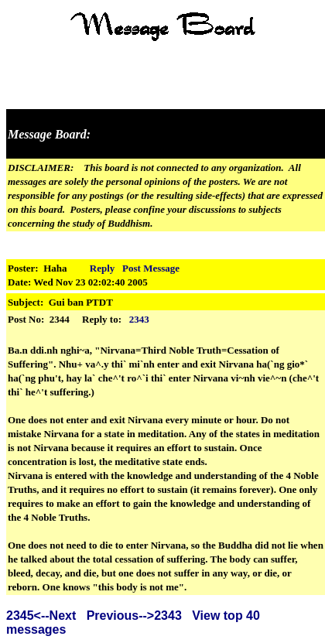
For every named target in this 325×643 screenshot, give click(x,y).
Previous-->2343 (134, 615)
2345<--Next (41, 615)
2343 (139, 319)
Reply (102, 268)
